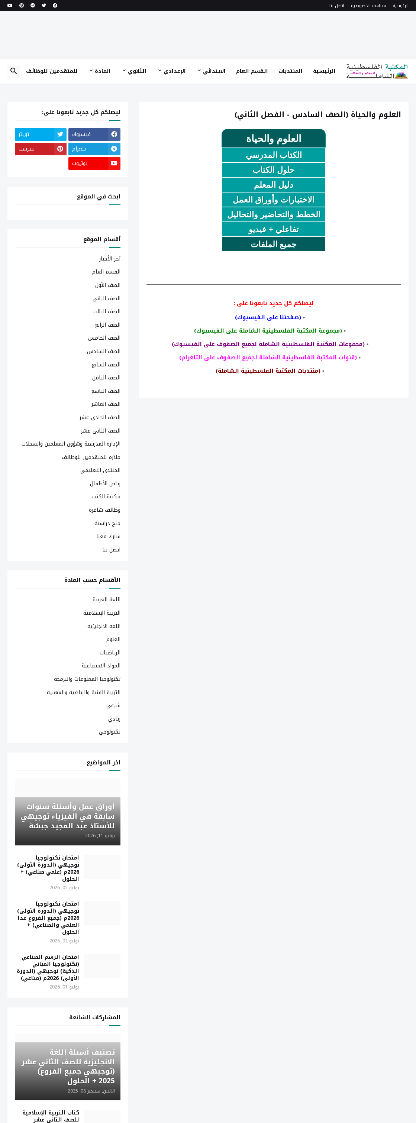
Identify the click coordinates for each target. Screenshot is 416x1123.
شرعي (113, 705)
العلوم (113, 639)
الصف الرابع (107, 325)
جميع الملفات (274, 244)
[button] (13, 71)
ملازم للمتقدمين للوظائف (91, 457)
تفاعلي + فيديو (274, 229)
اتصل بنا (336, 5)
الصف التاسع (105, 391)
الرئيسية (401, 5)
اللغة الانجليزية (103, 626)
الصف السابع (105, 365)
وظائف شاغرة (104, 510)
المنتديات (290, 71)
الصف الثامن (106, 378)
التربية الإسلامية (101, 613)
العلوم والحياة (273, 138)
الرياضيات (110, 653)
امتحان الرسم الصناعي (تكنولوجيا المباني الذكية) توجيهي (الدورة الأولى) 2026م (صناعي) (48, 968)
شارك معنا (108, 536)
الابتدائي (214, 71)
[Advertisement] (208, 35)
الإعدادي (175, 71)
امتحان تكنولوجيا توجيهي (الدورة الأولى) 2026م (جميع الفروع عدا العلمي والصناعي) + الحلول (48, 918)
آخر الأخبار (109, 259)
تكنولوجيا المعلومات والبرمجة (87, 679)
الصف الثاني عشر (100, 431)
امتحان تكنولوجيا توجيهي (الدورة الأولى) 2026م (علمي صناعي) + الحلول (48, 869)
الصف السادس (103, 351)
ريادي (114, 719)
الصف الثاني (106, 299)
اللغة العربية (106, 600)
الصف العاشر (105, 404)
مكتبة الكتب (106, 497)
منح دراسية (107, 523)
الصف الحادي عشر (100, 417)
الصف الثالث (106, 312)
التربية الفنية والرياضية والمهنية (83, 692)
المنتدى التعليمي (100, 470)
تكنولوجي (109, 731)
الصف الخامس (104, 338)
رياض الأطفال (105, 484)
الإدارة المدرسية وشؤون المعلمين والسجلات (71, 444)
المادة (103, 71)
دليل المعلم (273, 185)
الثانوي (137, 71)
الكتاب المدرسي (274, 155)
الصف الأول (107, 285)
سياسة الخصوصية (368, 5)
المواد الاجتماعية (101, 666)
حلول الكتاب (273, 170)
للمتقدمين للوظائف (52, 71)
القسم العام (252, 71)
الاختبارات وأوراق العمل (274, 199)
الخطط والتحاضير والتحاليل (273, 214)
